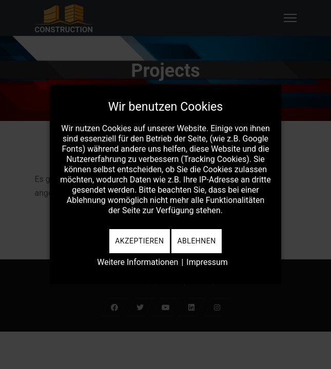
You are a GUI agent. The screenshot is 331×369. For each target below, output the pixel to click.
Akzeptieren (139, 241)
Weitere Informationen (137, 262)
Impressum (207, 262)
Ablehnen (196, 241)
